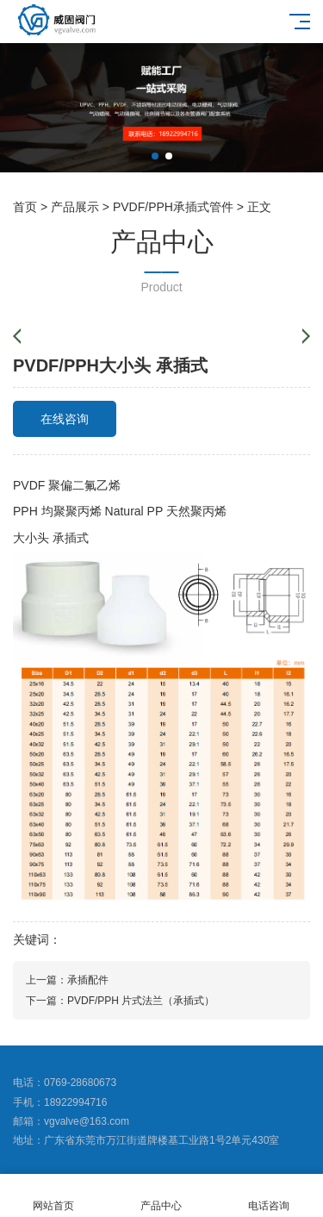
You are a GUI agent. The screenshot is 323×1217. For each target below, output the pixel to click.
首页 (25, 207)
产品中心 (161, 1196)
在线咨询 (64, 419)
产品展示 (75, 207)
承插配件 (88, 980)
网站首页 (54, 1196)
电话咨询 (269, 1196)
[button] (155, 156)
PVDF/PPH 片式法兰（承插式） (140, 1001)
